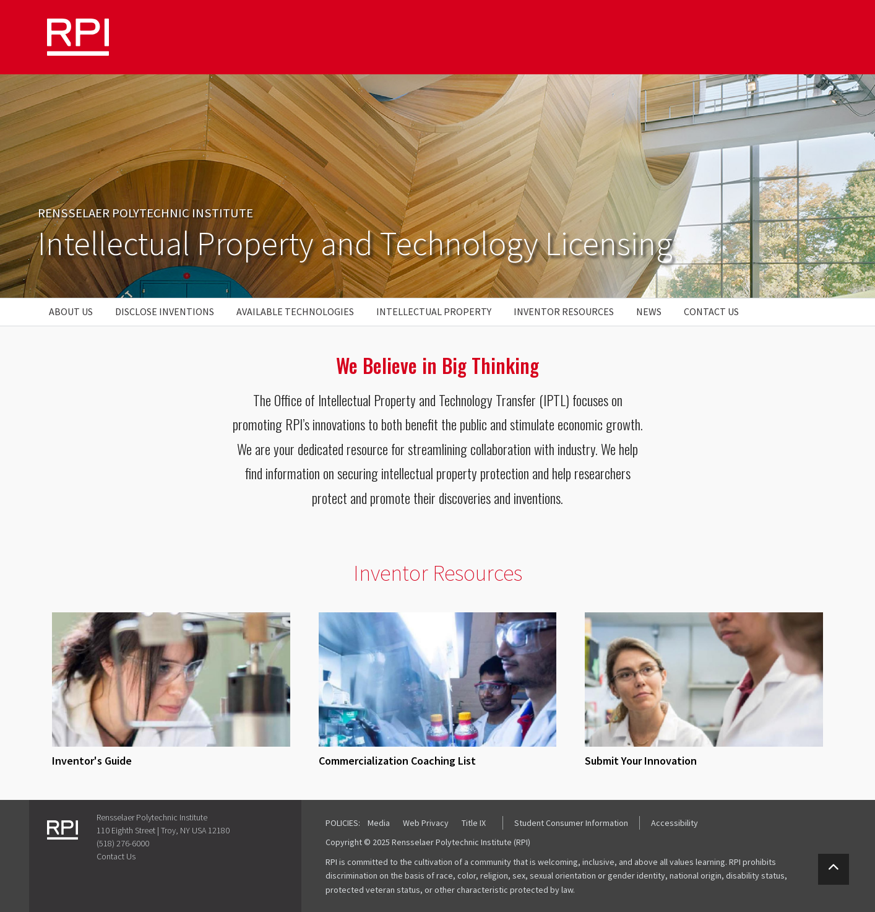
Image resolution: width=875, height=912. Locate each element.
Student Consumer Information (571, 822)
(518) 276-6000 (123, 843)
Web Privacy (426, 822)
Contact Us (711, 311)
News (649, 311)
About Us (71, 311)
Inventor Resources (564, 311)
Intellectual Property (433, 311)
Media (379, 822)
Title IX (474, 822)
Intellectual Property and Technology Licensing (355, 243)
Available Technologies (295, 311)
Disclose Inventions (164, 311)
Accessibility (674, 822)
